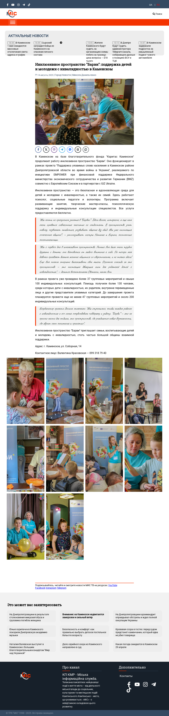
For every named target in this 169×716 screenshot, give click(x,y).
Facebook (40, 588)
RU (158, 4)
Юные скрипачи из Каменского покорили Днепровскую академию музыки (28, 632)
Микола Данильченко (84, 75)
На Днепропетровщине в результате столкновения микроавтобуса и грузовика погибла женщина (29, 617)
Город (58, 75)
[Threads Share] (78, 149)
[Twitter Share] (46, 149)
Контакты (126, 676)
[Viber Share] (54, 149)
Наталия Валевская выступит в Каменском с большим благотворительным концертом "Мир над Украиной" (29, 647)
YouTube (112, 585)
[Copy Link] (86, 149)
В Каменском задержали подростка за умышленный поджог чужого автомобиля (150, 50)
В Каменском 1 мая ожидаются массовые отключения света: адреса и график (18, 48)
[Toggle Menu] (12, 22)
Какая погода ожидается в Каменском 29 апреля (136, 645)
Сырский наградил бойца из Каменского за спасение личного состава (44, 48)
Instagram (51, 588)
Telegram (61, 588)
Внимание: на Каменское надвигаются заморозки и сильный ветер (83, 616)
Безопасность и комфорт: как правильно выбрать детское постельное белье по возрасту (84, 632)
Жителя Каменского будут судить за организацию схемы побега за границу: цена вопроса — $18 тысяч (97, 51)
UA (150, 4)
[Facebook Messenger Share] (70, 149)
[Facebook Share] (38, 149)
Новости (66, 75)
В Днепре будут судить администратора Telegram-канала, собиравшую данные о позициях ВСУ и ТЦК (123, 51)
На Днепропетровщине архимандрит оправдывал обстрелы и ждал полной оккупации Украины (136, 617)
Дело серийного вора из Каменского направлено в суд (82, 645)
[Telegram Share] (62, 149)
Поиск (157, 14)
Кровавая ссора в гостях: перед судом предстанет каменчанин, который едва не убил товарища (137, 632)
